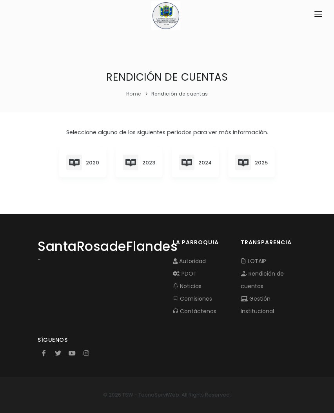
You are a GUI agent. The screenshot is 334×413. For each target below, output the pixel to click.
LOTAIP (253, 261)
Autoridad (189, 261)
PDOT (185, 274)
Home (133, 93)
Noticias (187, 286)
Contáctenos (194, 311)
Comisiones (192, 299)
